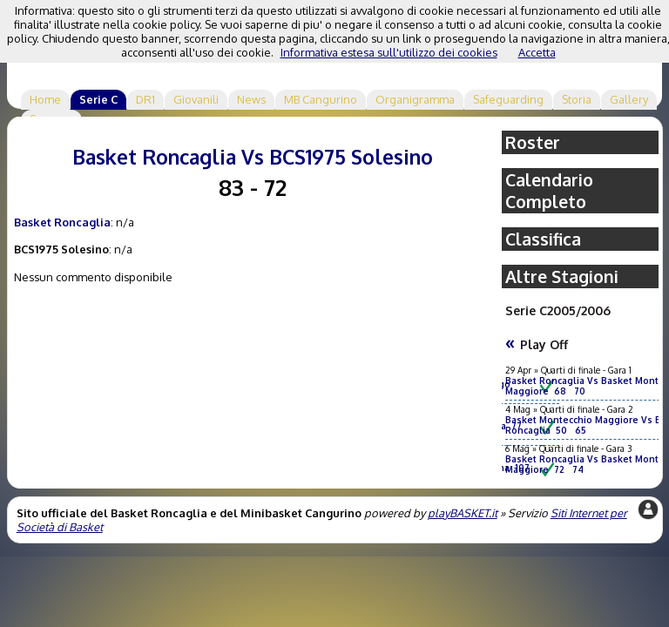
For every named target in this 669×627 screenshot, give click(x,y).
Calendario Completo (549, 190)
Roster (532, 142)
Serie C (98, 99)
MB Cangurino (320, 99)
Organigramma (415, 99)
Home (45, 99)
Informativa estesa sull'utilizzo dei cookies (388, 52)
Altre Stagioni (561, 276)
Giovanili (196, 99)
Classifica (543, 239)
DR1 (145, 99)
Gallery (629, 99)
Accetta (537, 52)
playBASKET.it (462, 513)
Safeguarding (508, 99)
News (251, 99)
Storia (576, 99)
